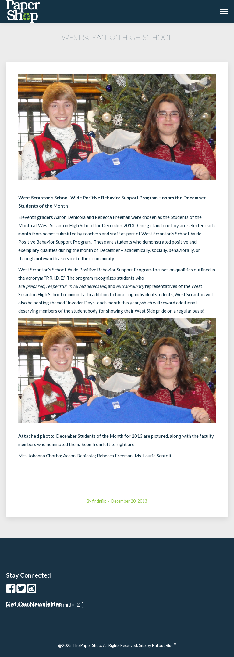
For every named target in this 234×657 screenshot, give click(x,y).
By (97, 501)
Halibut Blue (164, 645)
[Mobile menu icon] (224, 11)
